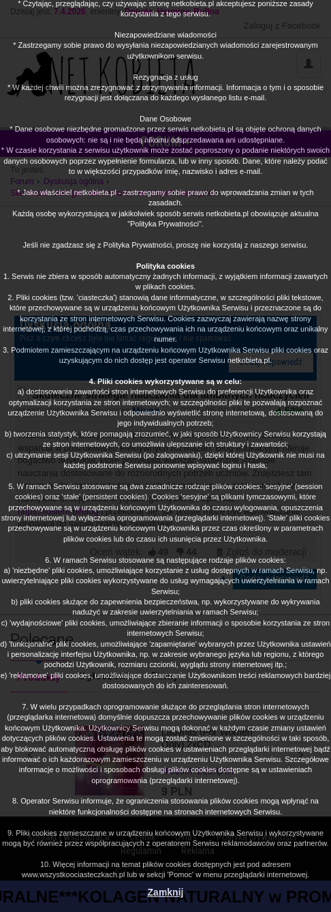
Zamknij (166, 892)
